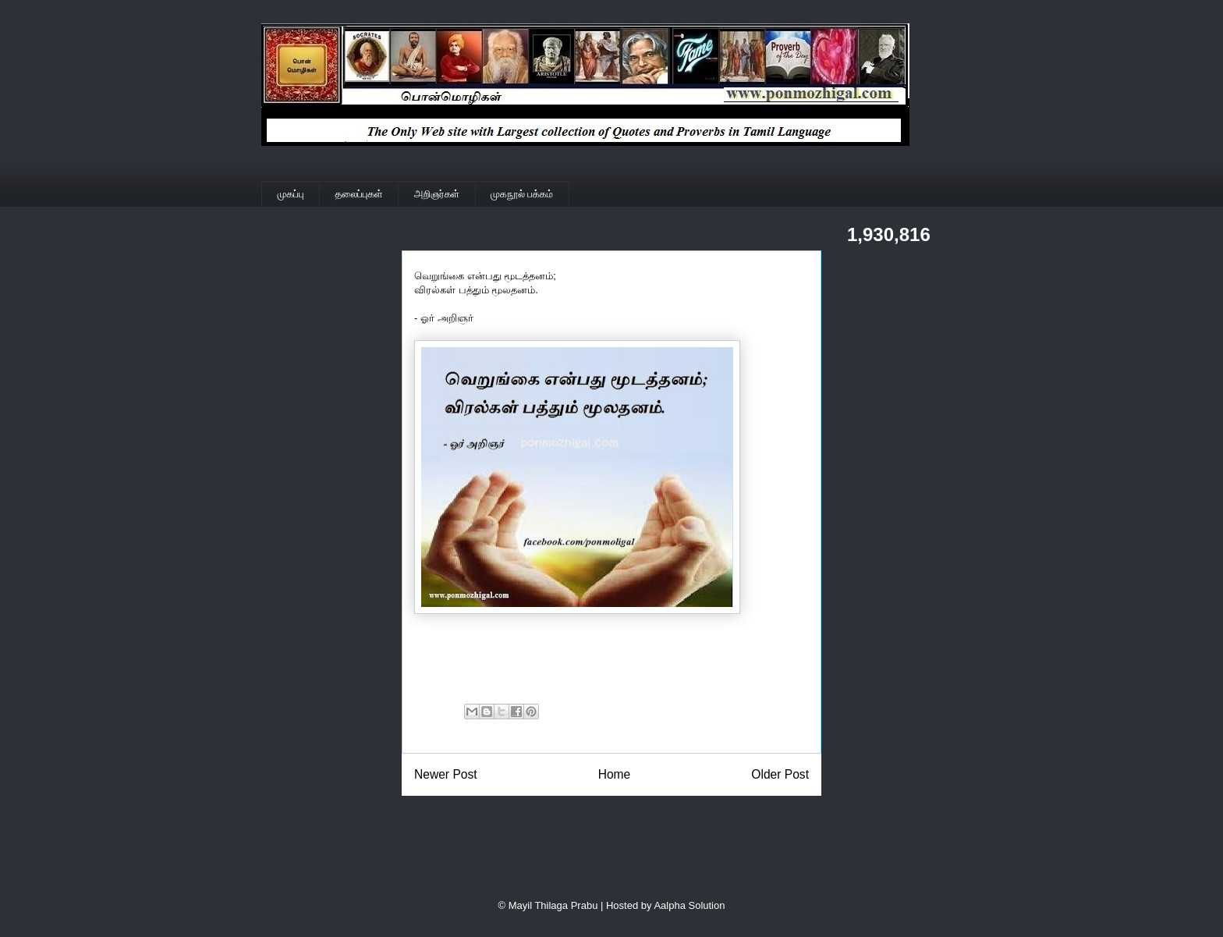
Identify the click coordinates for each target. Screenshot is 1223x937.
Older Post (780, 774)
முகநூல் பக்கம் (522, 194)
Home (614, 774)
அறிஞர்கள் (436, 194)
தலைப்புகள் (359, 194)
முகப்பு (291, 194)
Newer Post (445, 774)
